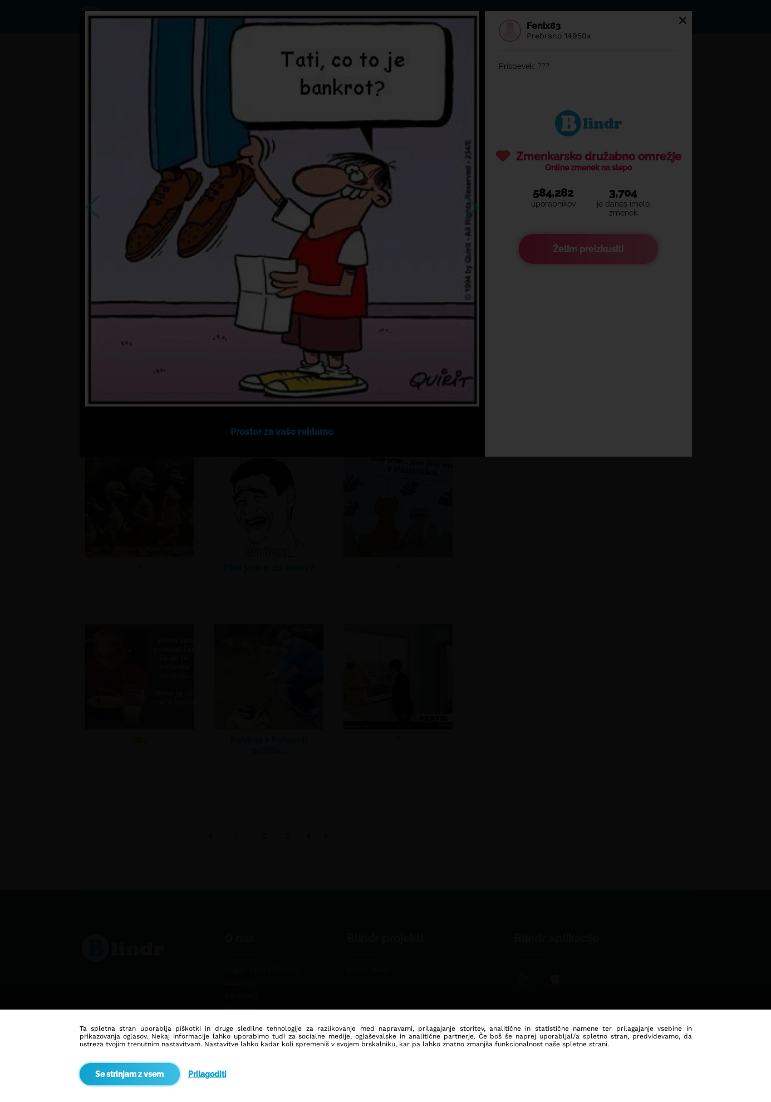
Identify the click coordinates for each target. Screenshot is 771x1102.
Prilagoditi (207, 1074)
